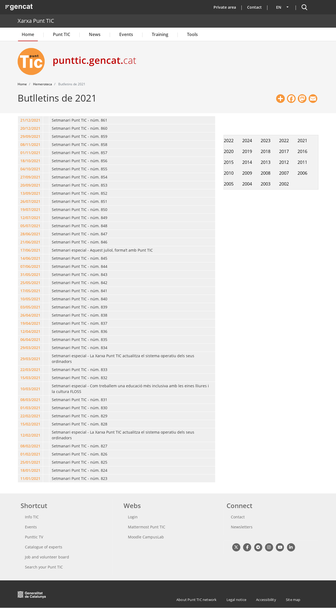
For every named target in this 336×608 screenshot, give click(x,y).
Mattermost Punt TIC (146, 526)
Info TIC (32, 516)
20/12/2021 (30, 128)
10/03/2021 (30, 388)
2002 (284, 184)
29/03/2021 (30, 347)
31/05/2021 (30, 274)
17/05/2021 (30, 290)
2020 (229, 151)
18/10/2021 (30, 160)
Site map (293, 599)
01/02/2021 (30, 454)
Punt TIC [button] (61, 34)
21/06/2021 (30, 242)
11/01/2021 (30, 478)
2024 (247, 141)
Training (160, 34)
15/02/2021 (30, 424)
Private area (225, 7)
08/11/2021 (30, 144)
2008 (265, 173)
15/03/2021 (30, 377)
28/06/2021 (30, 233)
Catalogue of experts (43, 547)
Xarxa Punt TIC (36, 20)
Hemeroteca (42, 84)
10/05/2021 (30, 298)
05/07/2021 (30, 225)
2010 (229, 173)
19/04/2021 (30, 323)
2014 (247, 162)
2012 (284, 162)
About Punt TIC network (196, 599)
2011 (302, 162)
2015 (229, 162)
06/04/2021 (30, 339)
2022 (229, 141)
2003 (265, 184)
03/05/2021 (30, 307)
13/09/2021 (30, 193)
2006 (302, 173)
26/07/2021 (30, 201)
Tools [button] (192, 34)
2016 (302, 151)
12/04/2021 (30, 331)
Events (126, 34)
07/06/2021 (30, 266)
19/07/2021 (30, 209)
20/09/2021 (30, 185)
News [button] (95, 34)
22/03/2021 (30, 369)
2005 (229, 184)
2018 (265, 151)
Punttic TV (34, 536)
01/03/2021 (30, 407)
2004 (247, 184)
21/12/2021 (30, 120)
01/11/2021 (30, 152)
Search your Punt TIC (44, 567)
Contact (254, 7)
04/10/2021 (30, 168)
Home (28, 34)
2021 (302, 141)
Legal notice (236, 599)
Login (133, 516)
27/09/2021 (30, 177)
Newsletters (242, 526)
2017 (284, 151)
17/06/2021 (30, 250)
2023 (265, 141)
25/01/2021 (30, 462)
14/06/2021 (30, 258)
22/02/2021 (30, 415)
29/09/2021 (30, 136)
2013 (265, 162)
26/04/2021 (30, 315)
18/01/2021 (30, 470)
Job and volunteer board (47, 557)
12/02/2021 (30, 435)
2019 (247, 151)
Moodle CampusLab (146, 536)
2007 (284, 173)
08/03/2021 (30, 399)
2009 (247, 173)
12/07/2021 (30, 217)
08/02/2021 (30, 445)
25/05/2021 (30, 282)
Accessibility (266, 599)
